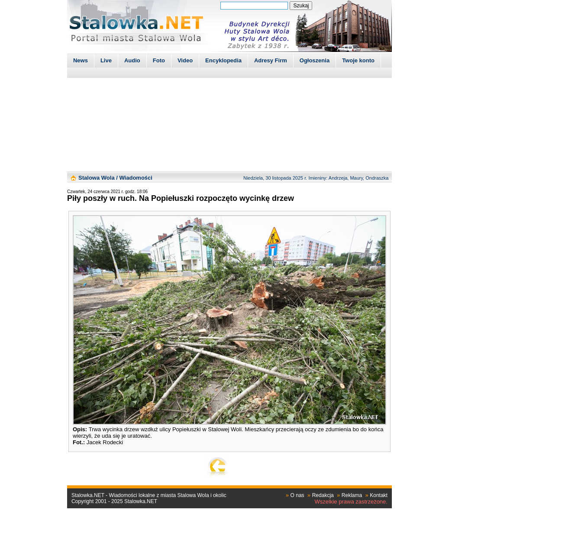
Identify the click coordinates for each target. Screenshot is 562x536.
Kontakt (379, 495)
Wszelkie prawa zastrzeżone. (351, 501)
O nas (297, 495)
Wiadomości (135, 177)
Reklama (352, 495)
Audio (132, 60)
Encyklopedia (223, 60)
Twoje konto (358, 60)
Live (106, 60)
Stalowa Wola (96, 177)
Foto (159, 60)
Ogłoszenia (314, 60)
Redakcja (323, 495)
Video (185, 60)
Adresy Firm (270, 60)
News (80, 60)
